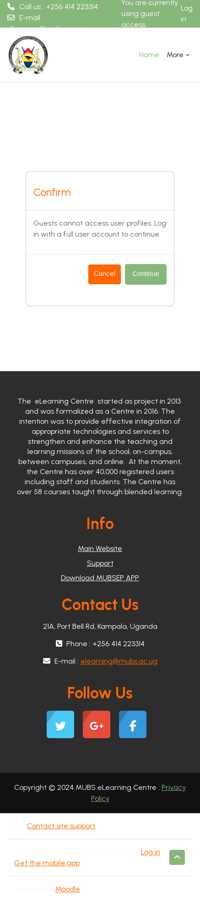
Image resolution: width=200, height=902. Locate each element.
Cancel (104, 274)
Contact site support (60, 825)
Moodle (67, 889)
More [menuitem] (175, 54)
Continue (145, 273)
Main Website (100, 548)
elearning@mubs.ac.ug (45, 28)
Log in (187, 13)
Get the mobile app (47, 863)
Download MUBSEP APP (100, 577)
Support (100, 563)
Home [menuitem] (149, 54)
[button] (177, 857)
